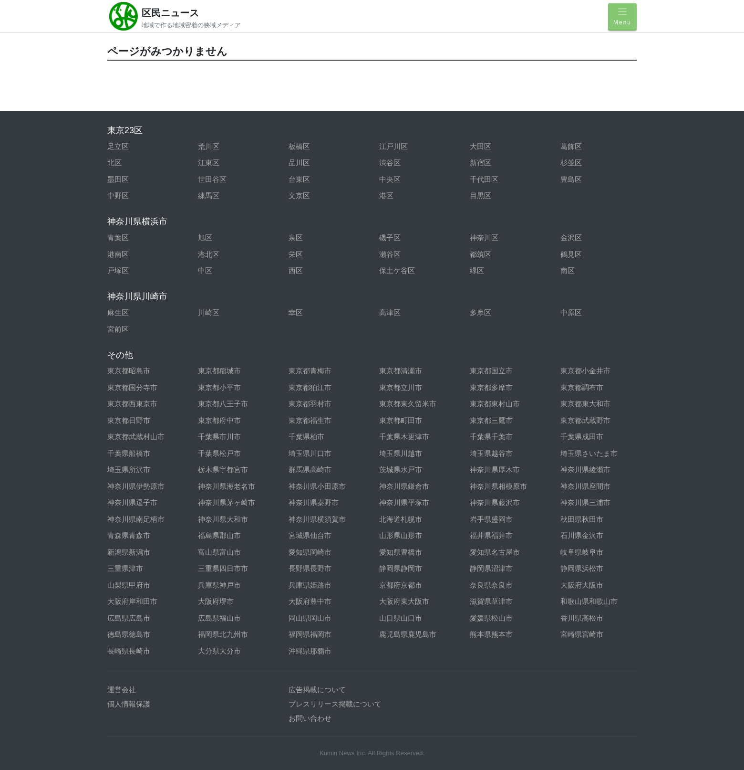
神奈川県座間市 (585, 486)
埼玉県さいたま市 (589, 453)
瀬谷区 (390, 254)
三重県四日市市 (223, 568)
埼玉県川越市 (400, 453)
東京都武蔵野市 (585, 420)
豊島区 (571, 179)
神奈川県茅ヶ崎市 (226, 502)
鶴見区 (571, 254)
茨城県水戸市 (400, 469)
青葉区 (118, 237)
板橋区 (299, 146)
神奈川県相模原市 (498, 486)
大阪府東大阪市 (404, 601)
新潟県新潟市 (128, 552)
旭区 (205, 237)
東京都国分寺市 (132, 387)
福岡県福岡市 (310, 634)
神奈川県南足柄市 (136, 519)
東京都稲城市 (219, 371)
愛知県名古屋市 (495, 552)
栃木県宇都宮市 (223, 469)
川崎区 (208, 312)
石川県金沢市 (581, 535)
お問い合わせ (310, 718)
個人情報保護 (128, 704)
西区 (296, 270)
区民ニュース (170, 13)
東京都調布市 (581, 387)
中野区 (118, 195)
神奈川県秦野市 (314, 502)
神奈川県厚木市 (495, 469)
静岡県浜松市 (581, 568)
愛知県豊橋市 (400, 552)
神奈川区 (484, 237)
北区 (114, 162)
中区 (205, 270)
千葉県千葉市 (491, 436)
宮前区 (118, 329)
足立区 (118, 146)
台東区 (299, 179)
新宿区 (480, 162)
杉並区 (571, 162)
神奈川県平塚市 (404, 502)
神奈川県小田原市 (317, 486)
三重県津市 (125, 568)
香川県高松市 (581, 618)
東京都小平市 (219, 387)
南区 (567, 270)
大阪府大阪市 (581, 585)
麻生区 (118, 312)
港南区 (118, 254)
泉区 (296, 237)
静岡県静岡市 (400, 568)
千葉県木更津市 (404, 436)
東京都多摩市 (491, 387)
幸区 (296, 312)
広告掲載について (317, 690)
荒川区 (208, 146)
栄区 (296, 254)
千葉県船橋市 (128, 453)
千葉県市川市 (219, 436)
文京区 (299, 195)
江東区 (208, 162)
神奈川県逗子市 (132, 502)
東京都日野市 (128, 420)
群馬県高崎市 (310, 469)
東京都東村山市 (495, 404)
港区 (386, 195)
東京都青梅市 (310, 371)
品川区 (299, 162)
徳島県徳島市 (128, 634)
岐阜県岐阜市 (581, 552)
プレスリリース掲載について (335, 704)
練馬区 (208, 195)
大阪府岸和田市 (132, 601)
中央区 (390, 179)
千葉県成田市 (581, 436)
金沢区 (571, 237)
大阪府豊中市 (310, 601)
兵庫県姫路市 (310, 585)
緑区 (477, 270)
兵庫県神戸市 (219, 585)
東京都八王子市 (223, 404)
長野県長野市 (310, 568)
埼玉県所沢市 (128, 469)
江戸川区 (393, 146)
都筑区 (480, 254)
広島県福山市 (219, 618)
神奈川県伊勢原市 (136, 486)
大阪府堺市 (216, 601)
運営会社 (121, 690)
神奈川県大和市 (223, 519)
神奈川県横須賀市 (317, 519)
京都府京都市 (400, 585)
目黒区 (480, 195)
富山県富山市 (219, 552)
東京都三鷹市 (491, 420)
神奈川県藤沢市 (495, 502)
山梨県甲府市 (128, 585)
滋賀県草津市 (491, 601)
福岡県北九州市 (223, 634)
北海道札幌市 (400, 519)
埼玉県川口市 (310, 453)
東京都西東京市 (132, 404)
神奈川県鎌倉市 (404, 486)
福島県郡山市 (219, 535)
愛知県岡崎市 (310, 552)
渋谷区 (390, 162)
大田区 (480, 146)
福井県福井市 (491, 535)
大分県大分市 (219, 651)
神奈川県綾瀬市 (585, 469)
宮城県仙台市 (310, 535)
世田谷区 (212, 179)
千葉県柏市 (306, 436)
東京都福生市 (310, 420)
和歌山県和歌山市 (589, 601)
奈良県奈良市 (491, 585)
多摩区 (480, 312)
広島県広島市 (128, 618)
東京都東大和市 (585, 404)
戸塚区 (118, 270)
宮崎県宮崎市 (581, 634)
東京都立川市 (400, 387)
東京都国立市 (491, 371)
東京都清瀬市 (400, 371)
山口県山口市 (400, 618)
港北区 (208, 254)
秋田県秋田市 (581, 519)
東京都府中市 (219, 420)
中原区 (571, 312)
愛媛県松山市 (491, 618)
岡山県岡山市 (310, 618)
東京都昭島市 (128, 371)
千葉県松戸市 (219, 453)
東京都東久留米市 (407, 404)
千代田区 (484, 179)
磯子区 (390, 237)
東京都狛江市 (310, 387)
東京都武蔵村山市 (136, 436)
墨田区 (118, 179)
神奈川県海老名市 (226, 486)
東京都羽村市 (310, 404)
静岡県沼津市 (491, 568)
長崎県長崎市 (128, 651)
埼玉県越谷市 (491, 453)
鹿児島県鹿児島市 (407, 634)
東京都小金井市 (585, 371)
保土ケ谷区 (397, 270)
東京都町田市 (400, 420)
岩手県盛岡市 (491, 519)
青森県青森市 (128, 535)
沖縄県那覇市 (310, 651)
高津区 (390, 312)
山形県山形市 (400, 535)
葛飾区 (571, 146)
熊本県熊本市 (491, 634)
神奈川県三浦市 (585, 502)
